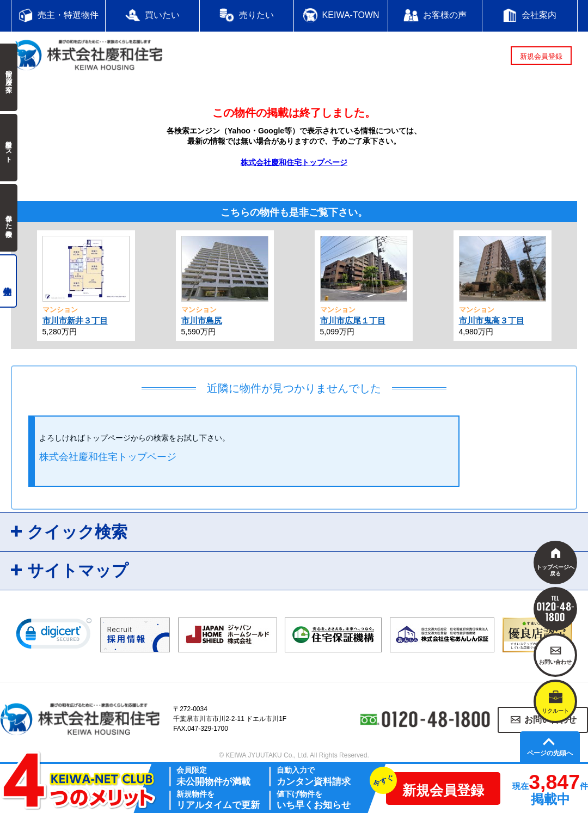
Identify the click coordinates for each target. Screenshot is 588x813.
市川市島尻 (201, 320)
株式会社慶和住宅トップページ (294, 162)
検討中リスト (9, 147)
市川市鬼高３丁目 (491, 320)
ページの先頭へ (550, 753)
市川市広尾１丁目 (352, 320)
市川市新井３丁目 (75, 320)
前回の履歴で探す (9, 77)
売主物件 (8, 281)
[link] (54, 636)
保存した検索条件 (9, 217)
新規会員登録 (541, 56)
